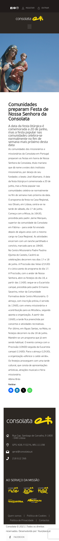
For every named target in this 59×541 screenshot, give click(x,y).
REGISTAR (30, 8)
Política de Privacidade (22, 520)
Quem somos (14, 516)
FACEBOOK (17, 537)
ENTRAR (45, 8)
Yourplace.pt (44, 531)
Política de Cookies (36, 516)
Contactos (44, 520)
